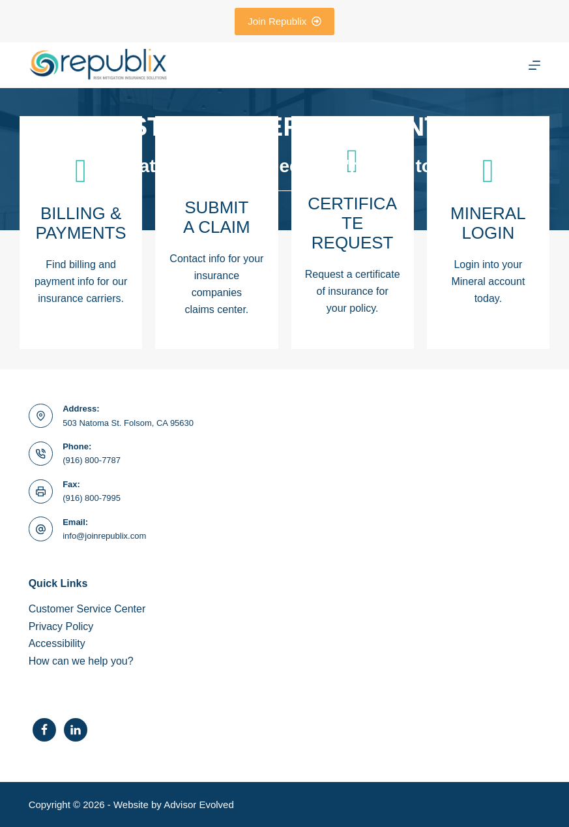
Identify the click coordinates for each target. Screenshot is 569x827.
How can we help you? (81, 661)
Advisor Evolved (199, 804)
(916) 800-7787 (92, 460)
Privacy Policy (61, 626)
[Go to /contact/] (216, 232)
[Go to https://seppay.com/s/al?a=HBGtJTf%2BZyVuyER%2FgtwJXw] (81, 232)
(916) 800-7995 (92, 498)
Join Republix (284, 21)
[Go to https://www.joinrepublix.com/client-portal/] (488, 232)
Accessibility (57, 643)
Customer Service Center (87, 608)
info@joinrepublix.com (104, 536)
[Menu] (534, 65)
